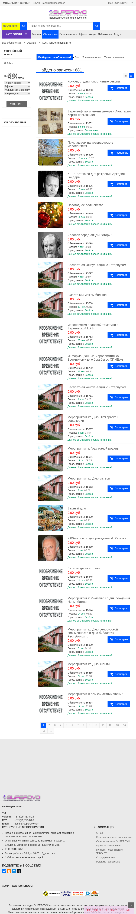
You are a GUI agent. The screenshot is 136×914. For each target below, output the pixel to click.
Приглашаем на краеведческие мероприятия (90, 144)
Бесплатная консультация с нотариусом (96, 265)
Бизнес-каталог (68, 34)
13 (117, 725)
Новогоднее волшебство (85, 205)
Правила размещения (108, 845)
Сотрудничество (105, 857)
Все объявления (11, 42)
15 (44, 730)
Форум (117, 34)
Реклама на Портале (108, 861)
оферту (60, 840)
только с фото (14, 78)
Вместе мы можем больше (86, 295)
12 (110, 725)
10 (96, 725)
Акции (92, 34)
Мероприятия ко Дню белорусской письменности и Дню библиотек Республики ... (92, 633)
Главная (36, 34)
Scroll (131, 905)
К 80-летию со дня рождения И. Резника (96, 538)
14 (124, 725)
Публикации (105, 34)
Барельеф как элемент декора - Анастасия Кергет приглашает (99, 113)
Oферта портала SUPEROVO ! (113, 841)
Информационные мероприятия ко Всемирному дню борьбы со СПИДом (95, 357)
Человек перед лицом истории (89, 235)
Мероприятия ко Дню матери (88, 478)
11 (103, 725)
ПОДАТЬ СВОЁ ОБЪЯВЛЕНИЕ (109, 910)
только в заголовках (10, 75)
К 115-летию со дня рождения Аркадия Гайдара (96, 175)
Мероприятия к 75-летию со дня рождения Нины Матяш (98, 599)
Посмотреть (121, 88)
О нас (99, 833)
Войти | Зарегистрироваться (49, 3)
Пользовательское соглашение (114, 837)
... (51, 730)
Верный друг (76, 508)
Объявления (50, 34)
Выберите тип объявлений (54, 57)
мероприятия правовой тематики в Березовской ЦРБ (92, 326)
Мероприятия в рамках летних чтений (95, 694)
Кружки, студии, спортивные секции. (94, 81)
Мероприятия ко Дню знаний (88, 664)
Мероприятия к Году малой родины (93, 448)
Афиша (83, 34)
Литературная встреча (83, 568)
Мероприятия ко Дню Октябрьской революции (92, 418)
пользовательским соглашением (23, 836)
